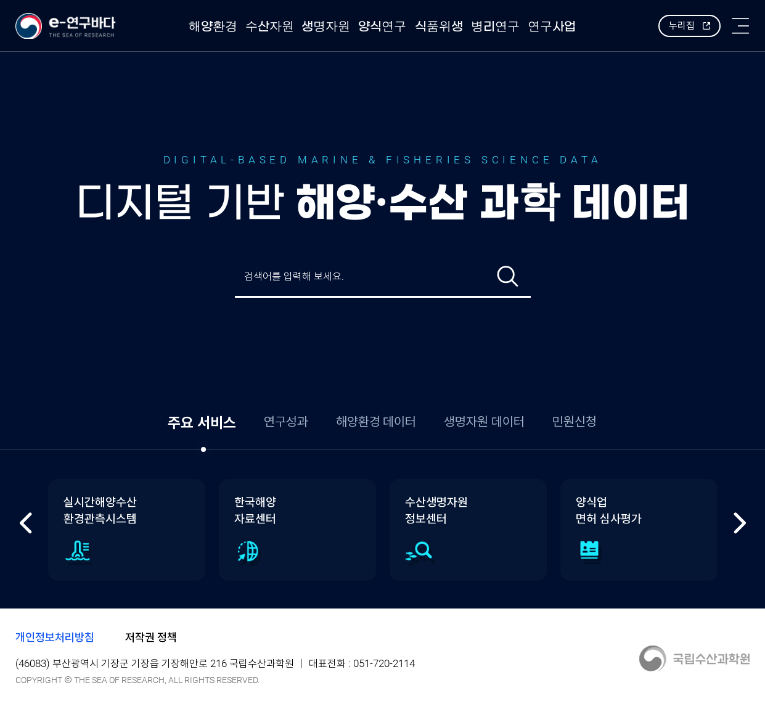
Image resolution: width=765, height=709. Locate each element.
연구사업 (552, 26)
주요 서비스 (202, 423)
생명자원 (325, 26)
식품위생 (439, 26)
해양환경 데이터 (376, 421)
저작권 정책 (151, 637)
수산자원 (269, 26)
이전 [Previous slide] (26, 523)
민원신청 (574, 421)
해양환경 (213, 26)
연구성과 (286, 421)
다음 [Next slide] (739, 523)
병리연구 (495, 26)
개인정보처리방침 (54, 637)
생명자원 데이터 (484, 421)
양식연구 (382, 26)
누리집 (682, 25)
